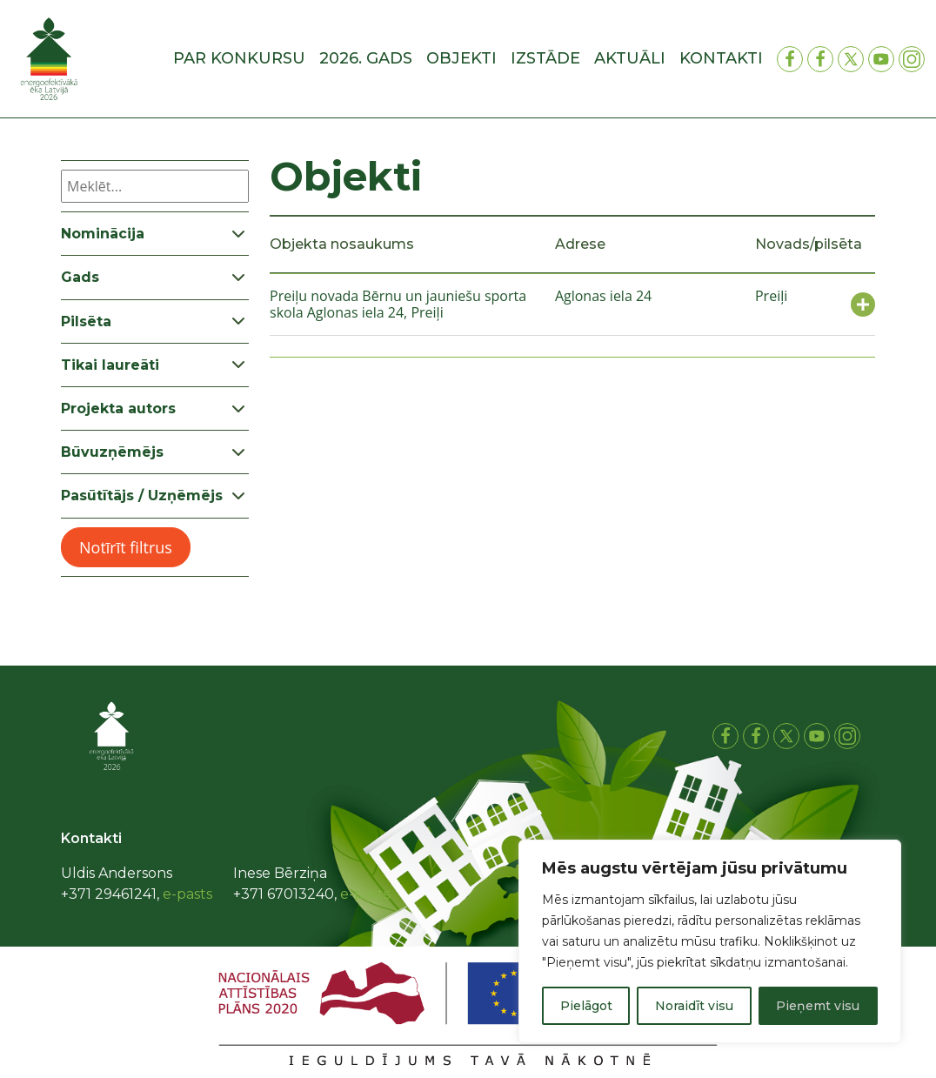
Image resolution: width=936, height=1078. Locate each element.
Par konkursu (239, 58)
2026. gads (365, 58)
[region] (709, 941)
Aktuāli (629, 58)
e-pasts (187, 894)
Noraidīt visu (694, 1006)
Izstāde (545, 58)
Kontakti (721, 58)
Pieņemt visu (817, 1006)
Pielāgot (586, 1006)
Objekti (461, 58)
